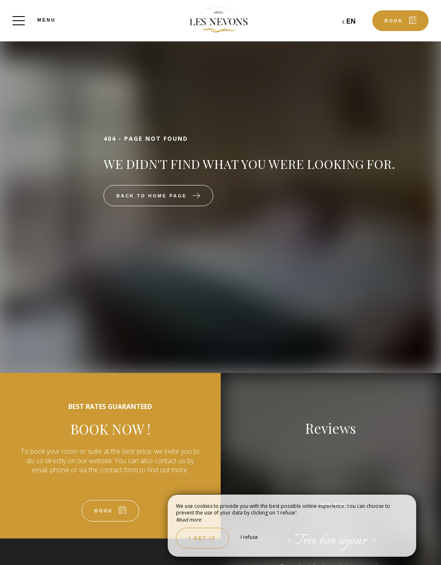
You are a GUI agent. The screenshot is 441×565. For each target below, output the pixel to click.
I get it (202, 538)
